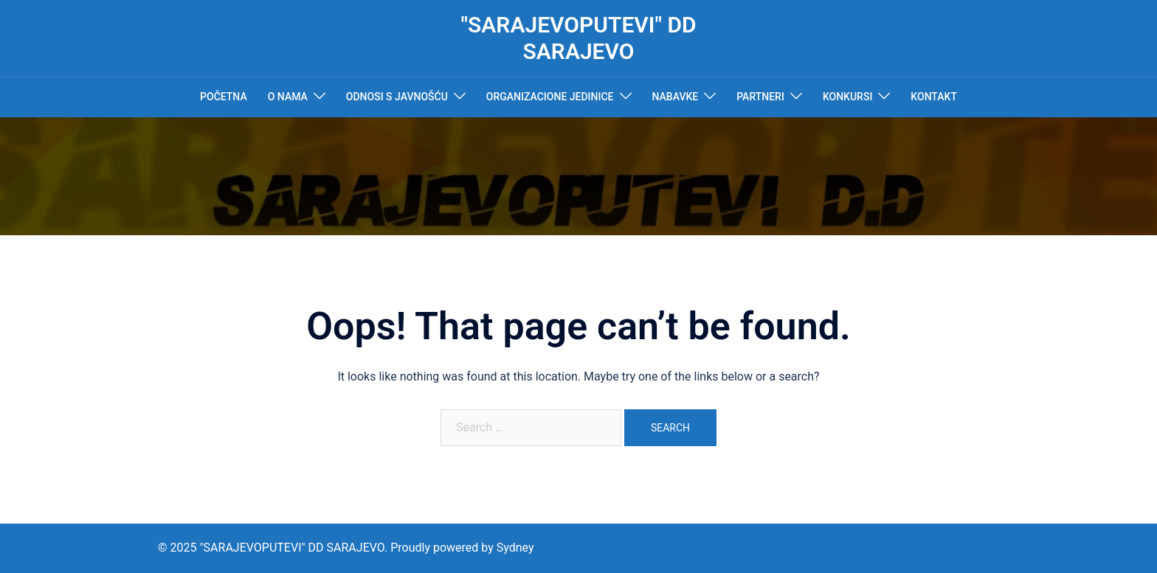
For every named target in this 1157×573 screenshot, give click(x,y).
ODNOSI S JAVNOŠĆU (397, 97)
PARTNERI (760, 97)
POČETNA (223, 97)
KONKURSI (847, 97)
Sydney (515, 548)
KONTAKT (934, 97)
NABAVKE (675, 97)
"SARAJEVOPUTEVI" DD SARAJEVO (578, 38)
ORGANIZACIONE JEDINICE (550, 97)
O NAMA (288, 97)
